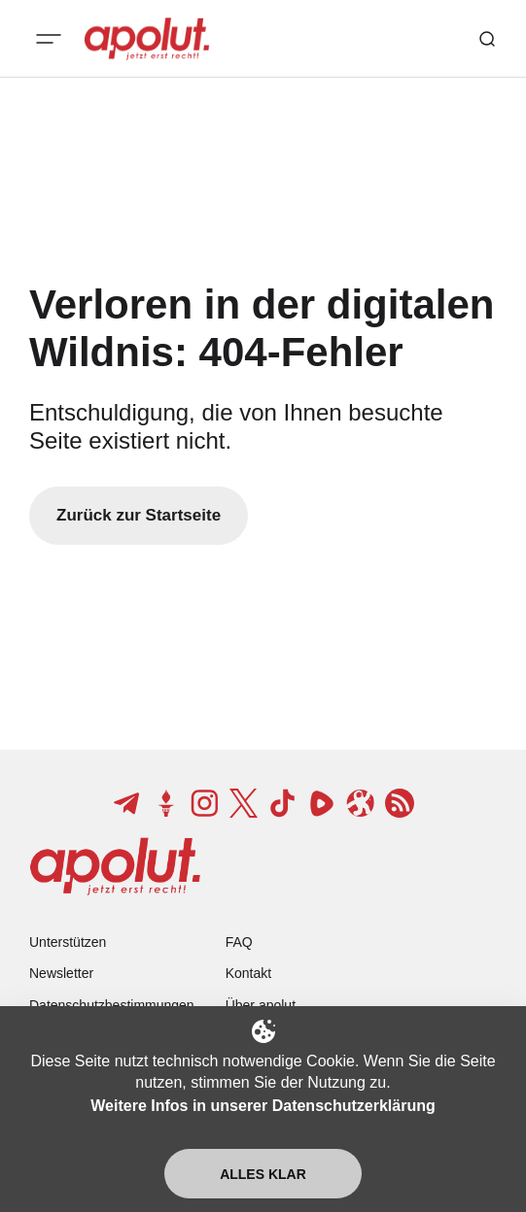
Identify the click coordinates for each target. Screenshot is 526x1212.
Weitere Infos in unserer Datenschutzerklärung (262, 1105)
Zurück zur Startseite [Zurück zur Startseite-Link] (138, 515)
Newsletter (61, 973)
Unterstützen (67, 942)
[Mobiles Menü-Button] (48, 38)
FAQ (239, 942)
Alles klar (263, 1174)
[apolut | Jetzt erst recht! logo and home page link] (147, 39)
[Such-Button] (487, 38)
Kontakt (248, 973)
